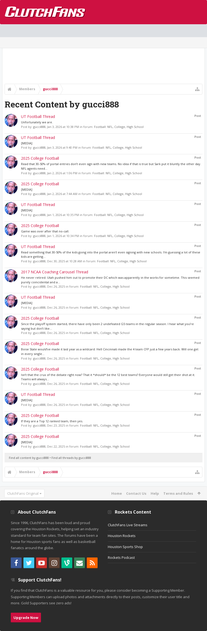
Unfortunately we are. (37, 122)
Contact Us (136, 493)
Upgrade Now (25, 617)
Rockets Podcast (121, 557)
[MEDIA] (26, 143)
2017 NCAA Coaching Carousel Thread (54, 271)
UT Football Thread (38, 116)
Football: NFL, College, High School (119, 127)
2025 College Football (40, 158)
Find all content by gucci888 (29, 458)
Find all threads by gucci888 (71, 458)
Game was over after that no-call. (45, 231)
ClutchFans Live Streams (127, 524)
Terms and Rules (178, 493)
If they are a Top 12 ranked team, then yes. (52, 421)
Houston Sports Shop (125, 546)
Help (155, 493)
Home (116, 493)
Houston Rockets (122, 535)
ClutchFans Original (23, 493)
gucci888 (39, 127)
